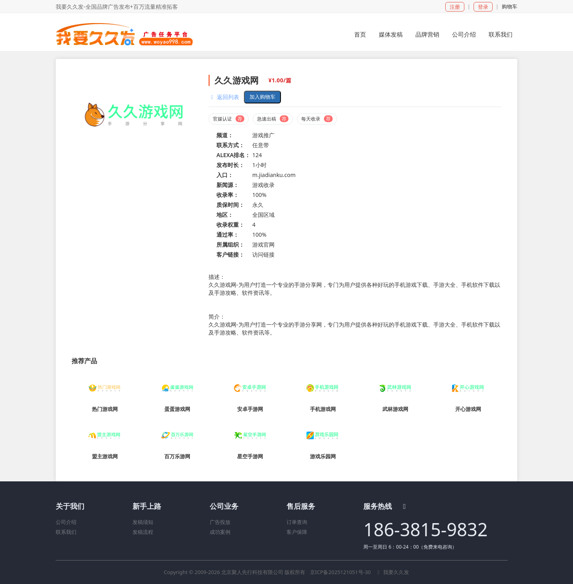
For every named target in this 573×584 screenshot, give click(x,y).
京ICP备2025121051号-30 (341, 572)
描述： (217, 276)
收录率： (227, 195)
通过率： (227, 234)
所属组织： (230, 244)
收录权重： (230, 224)
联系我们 (66, 531)
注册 (455, 6)
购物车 (509, 6)
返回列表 (224, 97)
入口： (224, 175)
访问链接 (263, 254)
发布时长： (230, 165)
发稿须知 (143, 522)
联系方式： (230, 145)
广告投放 (220, 522)
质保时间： (230, 204)
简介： (217, 316)
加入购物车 (262, 97)
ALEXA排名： (233, 155)
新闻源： (227, 185)
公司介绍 (66, 522)
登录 (483, 6)
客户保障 (296, 531)
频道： (224, 135)
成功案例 (220, 531)
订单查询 (296, 522)
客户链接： (230, 254)
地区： (224, 214)
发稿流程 (143, 531)
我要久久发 (392, 572)
